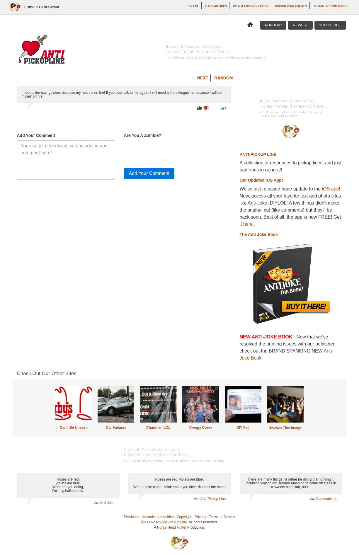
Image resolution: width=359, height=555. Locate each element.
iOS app (330, 188)
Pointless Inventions (251, 6)
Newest (300, 25)
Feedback (131, 517)
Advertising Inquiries (158, 517)
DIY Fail (243, 427)
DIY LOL (193, 6)
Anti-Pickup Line (213, 499)
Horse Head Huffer (171, 527)
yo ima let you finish (330, 6)
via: (97, 503)
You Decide (330, 25)
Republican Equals (291, 6)
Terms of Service (222, 517)
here (248, 224)
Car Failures (216, 6)
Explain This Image (285, 427)
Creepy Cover (200, 427)
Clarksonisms (326, 499)
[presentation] (168, 151)
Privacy (200, 517)
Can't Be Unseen (74, 427)
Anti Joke (107, 503)
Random (224, 78)
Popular (273, 25)
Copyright (184, 517)
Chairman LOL (158, 427)
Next (202, 78)
